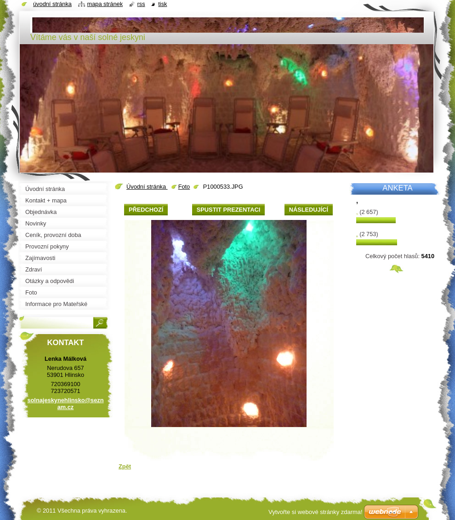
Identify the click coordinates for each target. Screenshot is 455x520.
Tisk (162, 3)
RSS (141, 3)
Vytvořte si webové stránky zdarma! (315, 511)
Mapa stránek (105, 3)
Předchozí (146, 209)
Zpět (125, 466)
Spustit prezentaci (228, 209)
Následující (308, 209)
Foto (184, 186)
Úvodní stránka (147, 186)
